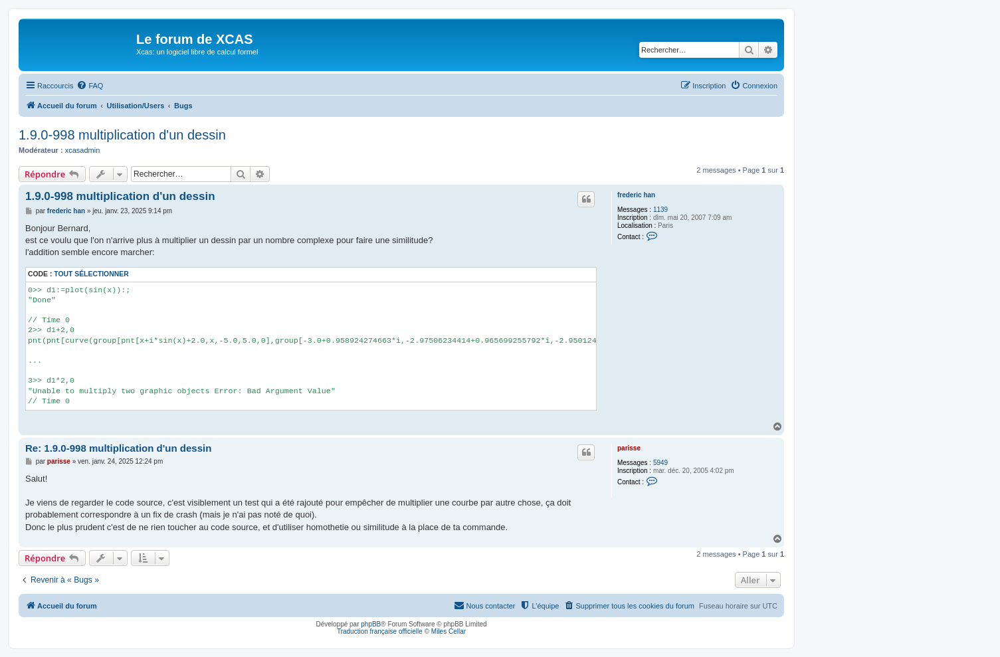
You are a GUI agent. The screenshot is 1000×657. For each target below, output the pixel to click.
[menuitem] (89, 86)
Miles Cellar (448, 631)
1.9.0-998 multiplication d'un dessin (122, 135)
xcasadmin (82, 150)
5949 (660, 462)
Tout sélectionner (91, 274)
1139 (660, 209)
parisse (629, 448)
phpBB (371, 624)
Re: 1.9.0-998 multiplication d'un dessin (118, 448)
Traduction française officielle (380, 631)
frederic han (636, 195)
